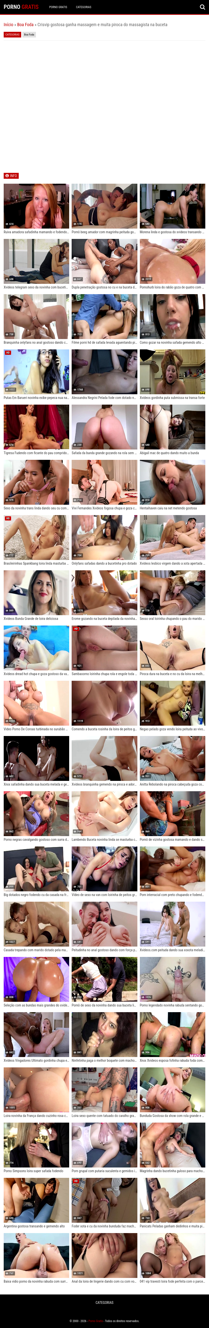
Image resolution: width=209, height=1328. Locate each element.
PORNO (21, 7)
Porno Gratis (58, 7)
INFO (13, 176)
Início (8, 24)
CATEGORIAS (83, 7)
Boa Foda (25, 24)
